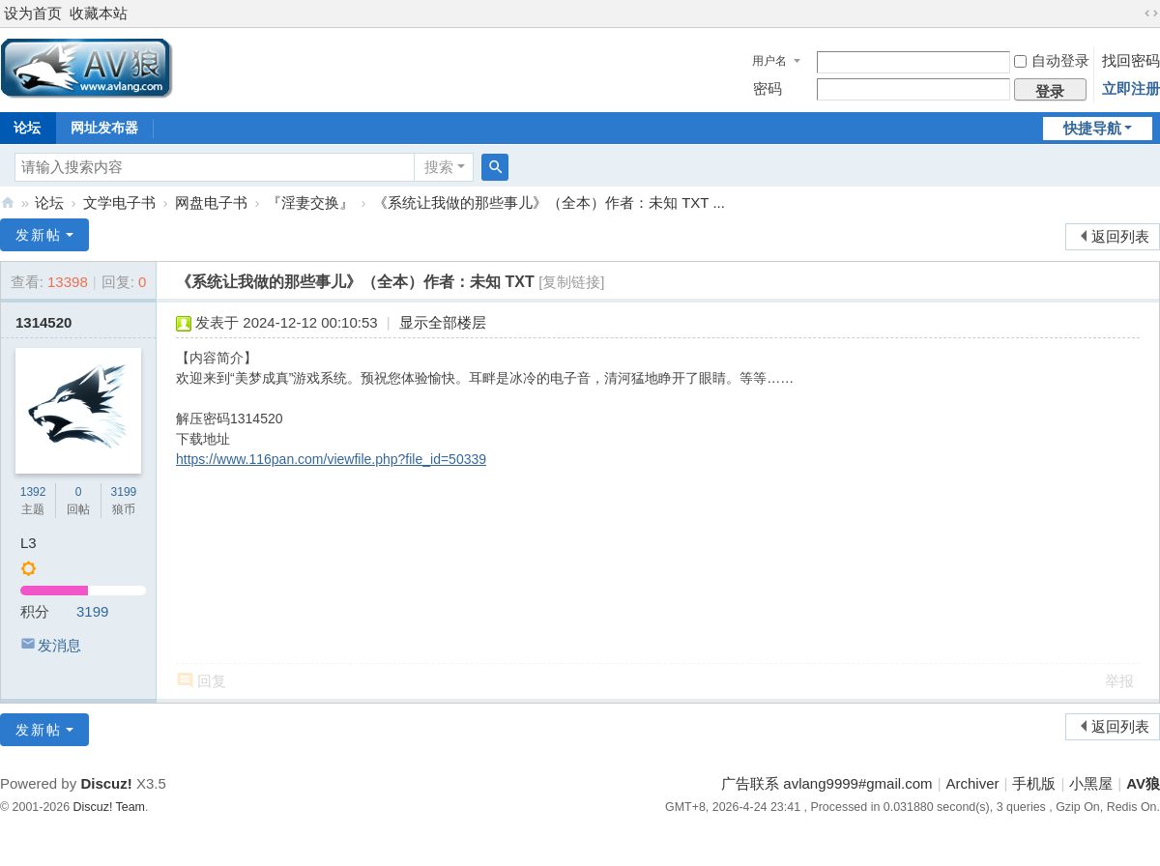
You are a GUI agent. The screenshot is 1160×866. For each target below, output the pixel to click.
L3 (28, 542)
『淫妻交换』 (310, 202)
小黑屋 (1091, 783)
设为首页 (33, 13)
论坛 (49, 202)
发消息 (59, 645)
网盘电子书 (211, 202)
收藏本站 (99, 13)
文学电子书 (119, 202)
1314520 (43, 322)
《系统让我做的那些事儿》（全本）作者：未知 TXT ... (549, 202)
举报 (1119, 681)
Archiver (973, 783)
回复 (211, 681)
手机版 (1034, 783)
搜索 (438, 167)
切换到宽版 (1151, 13)
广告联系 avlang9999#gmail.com (826, 783)
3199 (124, 492)
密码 (767, 88)
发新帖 (38, 235)
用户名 (769, 61)
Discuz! (105, 783)
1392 (33, 492)
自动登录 (1051, 60)
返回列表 (1120, 236)
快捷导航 (1092, 128)
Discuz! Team (109, 807)
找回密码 (1131, 60)
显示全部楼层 (442, 322)
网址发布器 (104, 127)
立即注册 (1131, 88)
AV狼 (7, 202)
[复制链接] (571, 282)
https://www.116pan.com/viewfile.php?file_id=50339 (331, 459)
